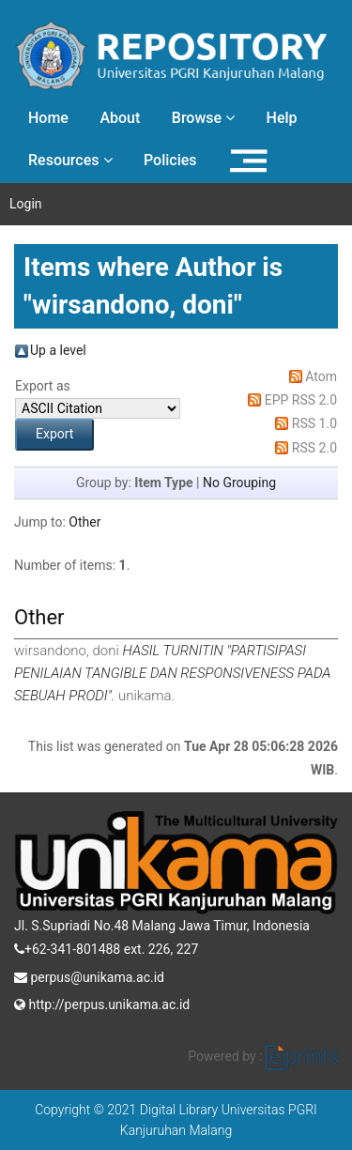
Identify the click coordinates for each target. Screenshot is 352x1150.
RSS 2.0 (314, 447)
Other (84, 521)
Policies (170, 160)
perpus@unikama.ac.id (89, 975)
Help (282, 118)
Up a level (58, 350)
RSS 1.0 (314, 423)
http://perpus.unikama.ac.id (102, 1002)
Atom (321, 376)
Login (25, 203)
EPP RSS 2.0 (301, 399)
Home (48, 118)
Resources (70, 160)
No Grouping (239, 482)
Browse (203, 118)
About (119, 118)
